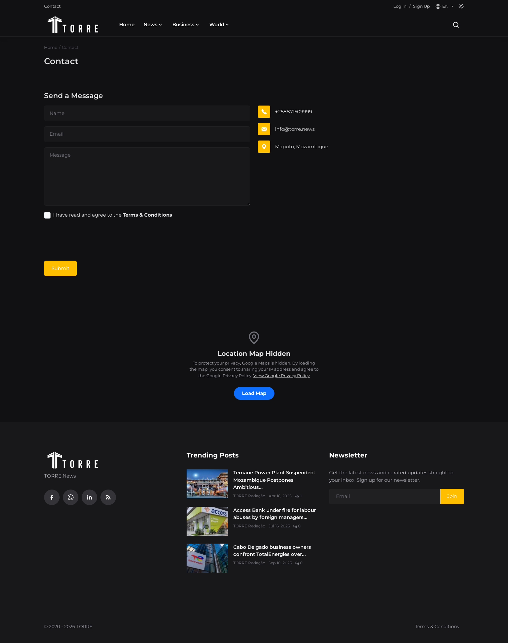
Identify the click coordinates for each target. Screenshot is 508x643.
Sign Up (421, 6)
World (219, 24)
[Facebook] (52, 497)
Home (126, 24)
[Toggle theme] (461, 6)
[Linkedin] (89, 497)
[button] (444, 6)
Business (186, 24)
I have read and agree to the (112, 215)
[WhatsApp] (70, 497)
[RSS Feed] (108, 497)
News (153, 24)
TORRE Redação (249, 495)
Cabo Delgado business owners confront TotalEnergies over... (272, 551)
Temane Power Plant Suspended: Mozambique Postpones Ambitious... (274, 479)
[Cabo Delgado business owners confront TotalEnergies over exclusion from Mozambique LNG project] (207, 558)
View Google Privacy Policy (281, 375)
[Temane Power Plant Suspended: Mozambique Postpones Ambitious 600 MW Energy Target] (207, 483)
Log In (400, 6)
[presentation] (93, 240)
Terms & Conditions (437, 626)
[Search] (456, 25)
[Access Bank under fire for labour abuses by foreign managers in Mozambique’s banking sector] (207, 521)
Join (452, 496)
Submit (60, 268)
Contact (52, 6)
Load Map (254, 393)
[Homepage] (73, 24)
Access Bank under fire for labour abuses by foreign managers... (274, 514)
